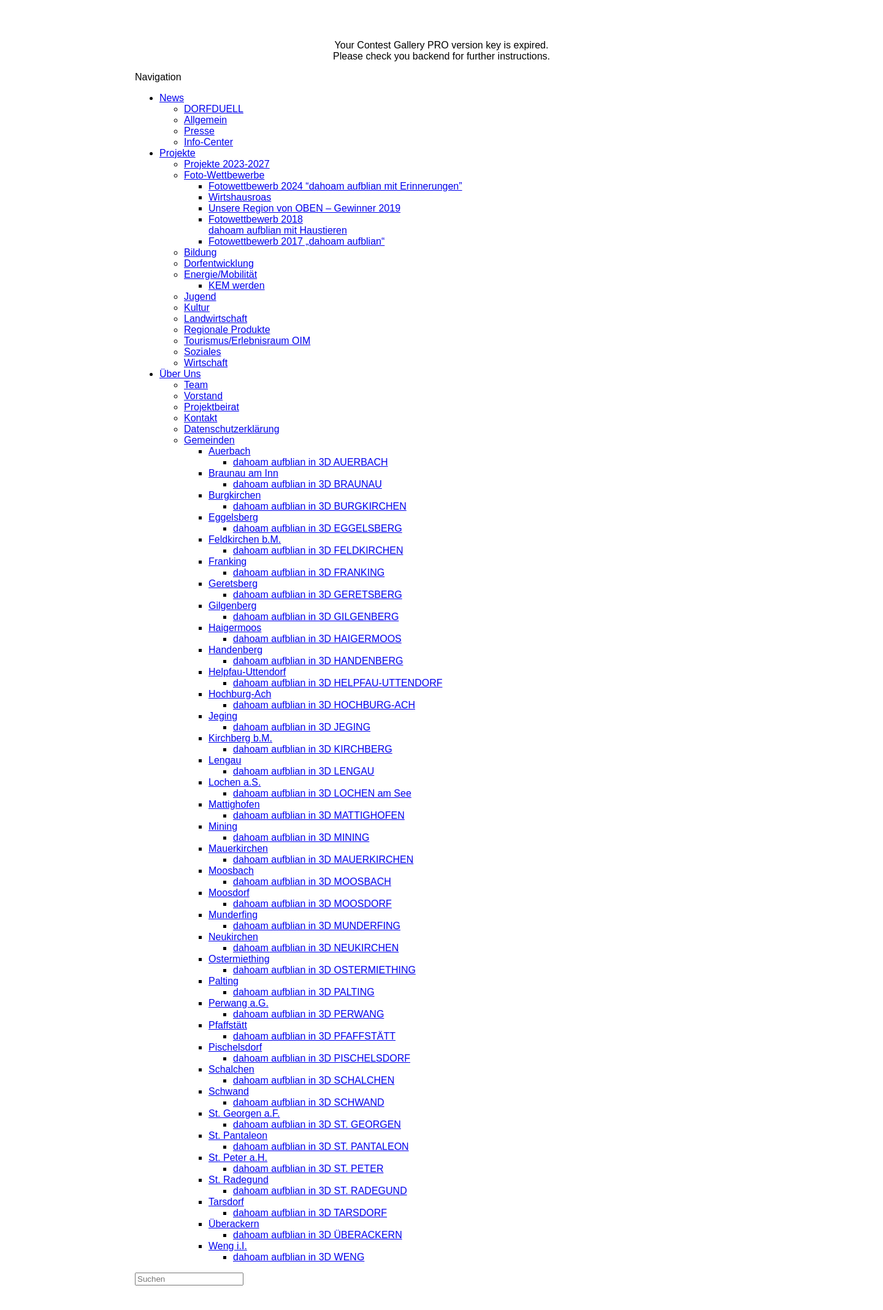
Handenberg (235, 650)
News (171, 98)
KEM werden (236, 285)
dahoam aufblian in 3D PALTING (304, 992)
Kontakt (200, 418)
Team (196, 385)
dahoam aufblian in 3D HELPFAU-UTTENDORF (337, 683)
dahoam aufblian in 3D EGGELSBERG (317, 528)
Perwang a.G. (238, 1003)
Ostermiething (239, 959)
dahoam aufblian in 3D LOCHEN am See (322, 793)
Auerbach (229, 451)
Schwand (228, 1091)
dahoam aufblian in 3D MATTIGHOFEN (319, 815)
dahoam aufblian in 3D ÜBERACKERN (317, 1235)
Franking (227, 561)
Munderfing (233, 915)
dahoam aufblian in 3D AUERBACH (310, 462)
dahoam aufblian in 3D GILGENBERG (316, 616)
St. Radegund (238, 1179)
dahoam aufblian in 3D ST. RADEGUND (320, 1191)
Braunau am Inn (243, 473)
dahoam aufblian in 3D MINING (301, 837)
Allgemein (205, 120)
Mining (222, 826)
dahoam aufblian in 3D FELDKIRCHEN (318, 550)
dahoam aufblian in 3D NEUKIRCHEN (316, 948)
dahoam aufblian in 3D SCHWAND (308, 1102)
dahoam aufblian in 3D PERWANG (308, 1014)
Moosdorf (229, 892)
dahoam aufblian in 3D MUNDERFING (316, 926)
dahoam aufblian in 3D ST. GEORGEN (317, 1124)
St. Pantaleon (237, 1135)
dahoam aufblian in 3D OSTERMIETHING (324, 970)
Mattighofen (234, 804)
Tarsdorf (226, 1202)
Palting (223, 981)
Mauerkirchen (238, 848)
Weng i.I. (227, 1246)
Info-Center (208, 142)
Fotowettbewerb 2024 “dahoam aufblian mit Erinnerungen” (335, 186)
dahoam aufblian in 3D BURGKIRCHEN (320, 506)
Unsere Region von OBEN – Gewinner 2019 (304, 208)
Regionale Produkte (227, 329)
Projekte (177, 153)
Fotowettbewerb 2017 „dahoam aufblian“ (296, 241)
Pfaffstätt (227, 1025)
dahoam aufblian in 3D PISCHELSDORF (321, 1058)
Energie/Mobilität (220, 274)
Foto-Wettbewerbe (224, 175)
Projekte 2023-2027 (227, 164)
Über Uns (180, 374)
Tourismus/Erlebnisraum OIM (247, 340)
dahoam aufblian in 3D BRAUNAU (307, 484)
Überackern (233, 1224)
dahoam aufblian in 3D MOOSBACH (312, 881)
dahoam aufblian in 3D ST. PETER (308, 1168)
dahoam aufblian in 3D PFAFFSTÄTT (314, 1036)
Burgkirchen (234, 495)
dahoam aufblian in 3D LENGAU (303, 771)
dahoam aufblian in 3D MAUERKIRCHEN (323, 859)
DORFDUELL (213, 109)
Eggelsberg (233, 517)
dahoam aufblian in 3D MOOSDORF (312, 903)
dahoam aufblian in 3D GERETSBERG (317, 594)
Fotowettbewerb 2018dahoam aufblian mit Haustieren (277, 225)
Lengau (224, 760)
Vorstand (203, 396)
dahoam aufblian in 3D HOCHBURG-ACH (324, 705)
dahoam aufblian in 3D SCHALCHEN (313, 1080)
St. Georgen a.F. (244, 1113)
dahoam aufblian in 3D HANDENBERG (318, 661)
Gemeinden (209, 440)
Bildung (200, 252)
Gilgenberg (232, 605)
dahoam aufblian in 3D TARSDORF (310, 1213)
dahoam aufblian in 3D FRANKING (308, 572)
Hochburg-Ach (239, 694)
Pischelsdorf (235, 1047)
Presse (199, 131)
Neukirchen (233, 937)
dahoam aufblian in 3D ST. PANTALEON (321, 1146)
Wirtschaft (205, 363)
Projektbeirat (211, 407)
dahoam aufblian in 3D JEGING (301, 727)
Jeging (222, 716)
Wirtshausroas (239, 197)
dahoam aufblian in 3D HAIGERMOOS (317, 639)
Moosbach (231, 870)
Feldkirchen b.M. (244, 539)
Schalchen (231, 1069)
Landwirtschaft (215, 318)
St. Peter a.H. (237, 1157)
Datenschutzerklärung (232, 429)
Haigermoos (234, 627)
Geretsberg (233, 583)
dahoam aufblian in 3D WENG (298, 1257)
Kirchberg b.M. (240, 738)
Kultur (197, 307)
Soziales (202, 352)
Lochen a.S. (234, 782)
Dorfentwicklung (219, 263)
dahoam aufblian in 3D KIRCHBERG (312, 749)
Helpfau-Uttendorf (247, 672)
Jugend (200, 296)
